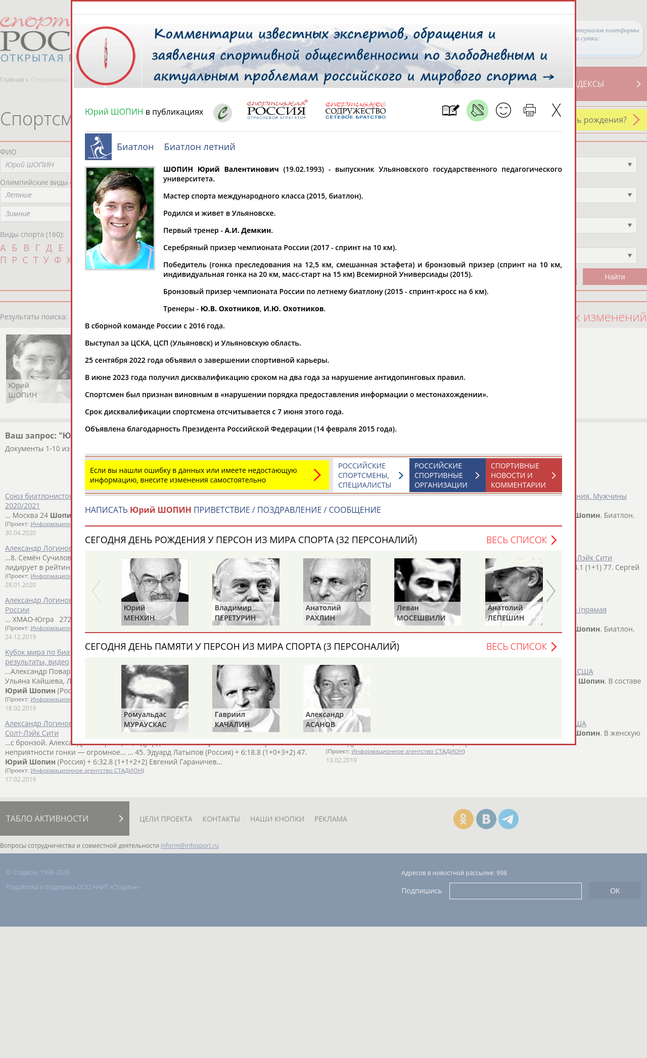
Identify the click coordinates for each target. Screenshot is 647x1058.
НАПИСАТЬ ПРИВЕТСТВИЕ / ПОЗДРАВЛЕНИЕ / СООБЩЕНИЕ (233, 514)
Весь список (516, 545)
